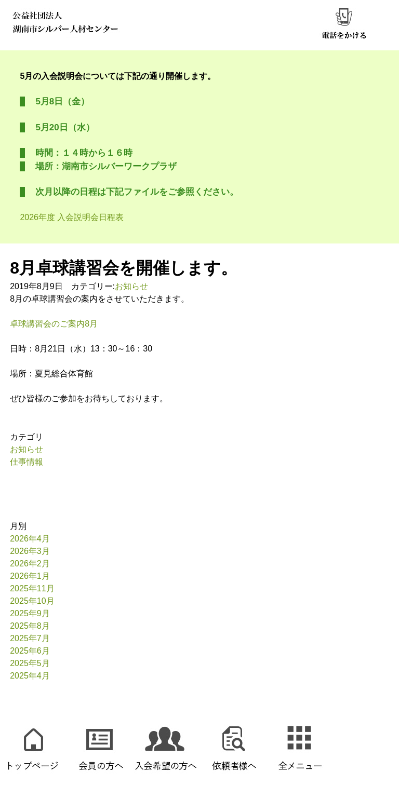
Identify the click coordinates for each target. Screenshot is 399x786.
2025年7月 (30, 638)
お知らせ (131, 286)
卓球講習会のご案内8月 (54, 323)
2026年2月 (30, 563)
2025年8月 (30, 625)
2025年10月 (32, 601)
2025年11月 (32, 588)
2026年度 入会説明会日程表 (72, 217)
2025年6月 (30, 650)
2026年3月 (30, 551)
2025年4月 (30, 675)
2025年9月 (30, 613)
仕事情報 (26, 461)
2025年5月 (30, 663)
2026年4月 (30, 538)
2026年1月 (30, 576)
